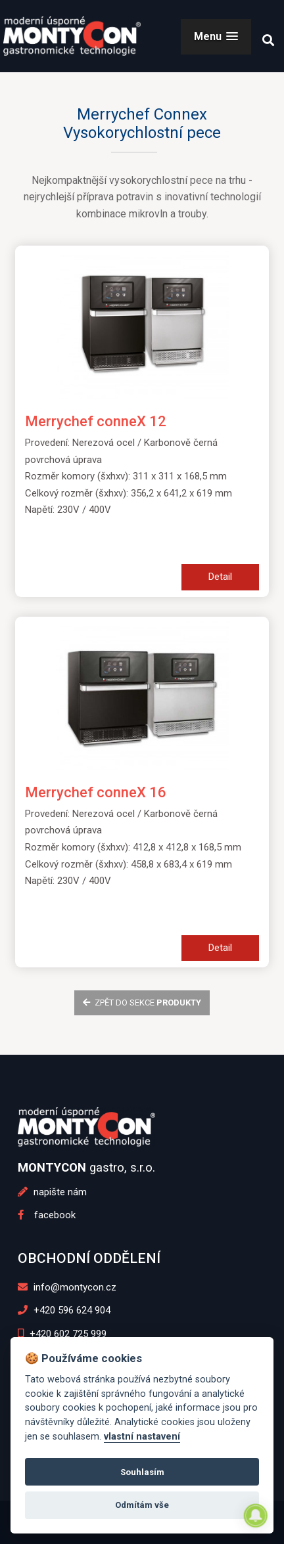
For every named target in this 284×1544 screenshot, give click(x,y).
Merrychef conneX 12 (95, 421)
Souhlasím (142, 1472)
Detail (220, 577)
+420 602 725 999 (62, 1334)
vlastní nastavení (142, 1436)
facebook (47, 1215)
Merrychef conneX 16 (95, 792)
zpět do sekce (142, 1002)
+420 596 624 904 (64, 1310)
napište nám (52, 1192)
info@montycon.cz (67, 1287)
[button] (216, 36)
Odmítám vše (142, 1505)
